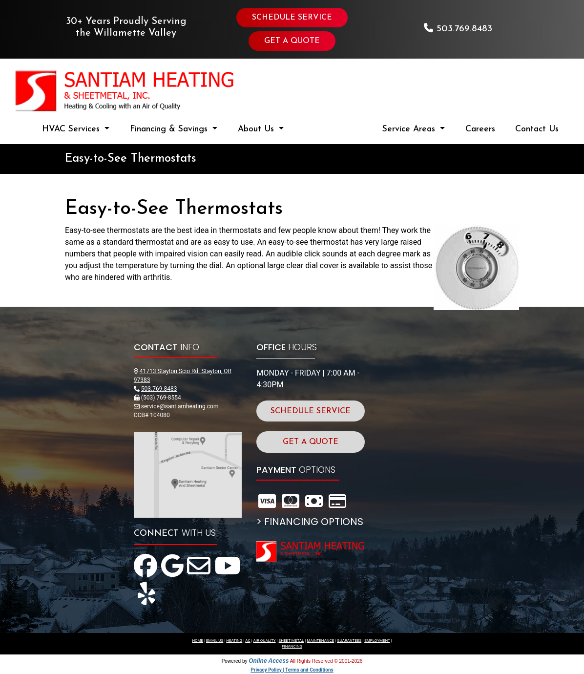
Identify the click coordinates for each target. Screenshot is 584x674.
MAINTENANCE (320, 640)
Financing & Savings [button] (170, 129)
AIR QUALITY (264, 640)
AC (247, 640)
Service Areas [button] (410, 129)
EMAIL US (214, 640)
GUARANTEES (349, 640)
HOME (197, 640)
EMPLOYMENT (377, 640)
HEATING (234, 640)
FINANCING (292, 646)
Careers (480, 129)
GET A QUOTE (292, 41)
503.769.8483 (464, 29)
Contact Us (537, 129)
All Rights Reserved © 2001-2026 (326, 661)
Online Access (269, 660)
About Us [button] (257, 129)
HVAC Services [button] (72, 129)
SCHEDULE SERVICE (292, 17)
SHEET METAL (291, 640)
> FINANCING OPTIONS (309, 521)
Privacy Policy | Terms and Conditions (291, 670)
